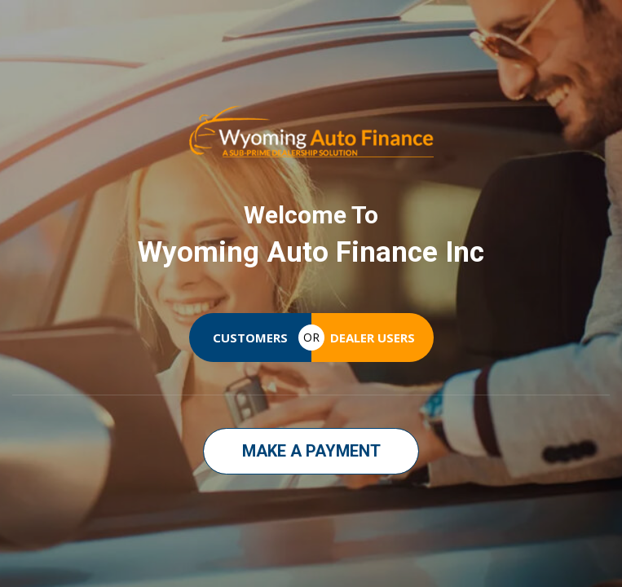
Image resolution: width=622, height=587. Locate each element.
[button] (311, 451)
